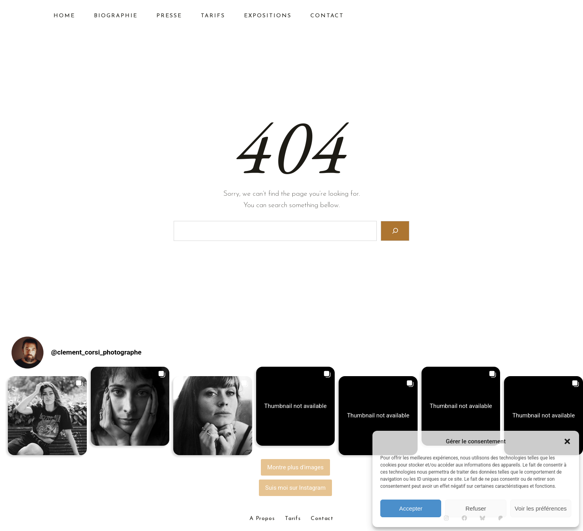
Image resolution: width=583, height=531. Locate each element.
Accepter (410, 508)
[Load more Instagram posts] (295, 467)
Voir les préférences (541, 508)
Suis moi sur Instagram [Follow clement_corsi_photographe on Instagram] (295, 487)
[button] (567, 441)
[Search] (395, 231)
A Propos (262, 519)
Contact (322, 519)
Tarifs (293, 519)
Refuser (476, 508)
